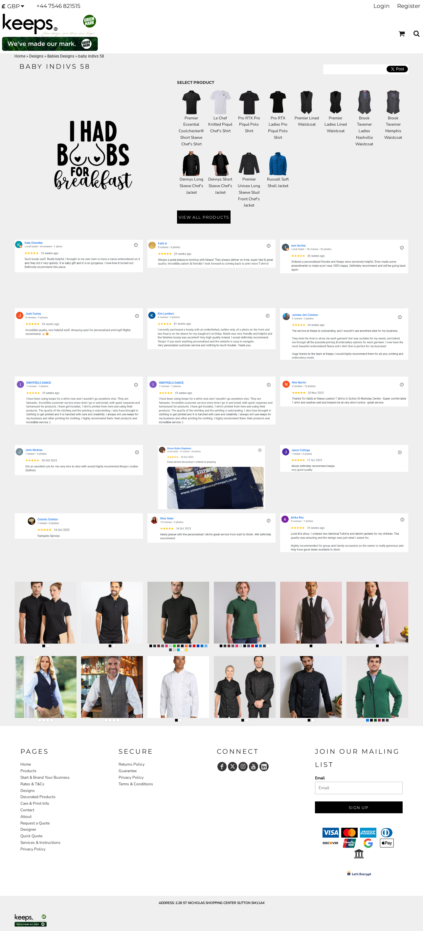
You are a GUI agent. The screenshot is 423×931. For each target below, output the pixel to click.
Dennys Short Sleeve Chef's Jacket (220, 186)
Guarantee (128, 770)
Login (381, 6)
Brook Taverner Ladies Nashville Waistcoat (364, 131)
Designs (36, 56)
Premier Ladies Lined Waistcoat (335, 124)
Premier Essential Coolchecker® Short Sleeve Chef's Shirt (191, 131)
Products (28, 770)
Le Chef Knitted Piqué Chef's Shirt (220, 124)
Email (320, 778)
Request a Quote (35, 823)
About (26, 816)
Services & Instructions (40, 842)
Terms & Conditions (136, 784)
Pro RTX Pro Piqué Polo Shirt (249, 124)
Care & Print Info (34, 803)
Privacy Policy (32, 849)
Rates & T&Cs (32, 784)
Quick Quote (31, 836)
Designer (28, 829)
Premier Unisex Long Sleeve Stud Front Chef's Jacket (249, 192)
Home (19, 56)
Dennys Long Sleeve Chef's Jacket (191, 186)
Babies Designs (60, 56)
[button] (15, 6)
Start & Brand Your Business (45, 777)
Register (408, 6)
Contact (27, 810)
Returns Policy (132, 764)
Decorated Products (38, 796)
